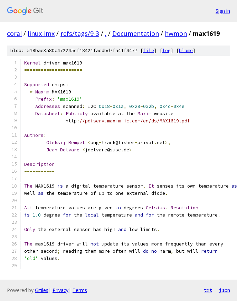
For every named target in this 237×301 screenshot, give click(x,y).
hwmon (176, 33)
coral (14, 33)
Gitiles (41, 290)
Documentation (135, 33)
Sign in (223, 11)
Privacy (60, 290)
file (148, 50)
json (224, 290)
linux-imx (41, 33)
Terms (80, 290)
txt (208, 290)
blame (186, 50)
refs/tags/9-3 (79, 33)
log (166, 50)
